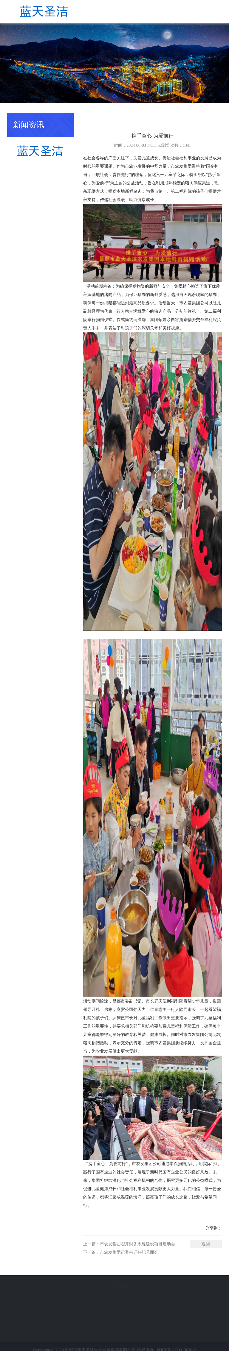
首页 (196, 117)
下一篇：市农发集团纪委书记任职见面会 (120, 1252)
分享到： (213, 1228)
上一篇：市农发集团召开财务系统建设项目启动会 (129, 1244)
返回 (206, 1244)
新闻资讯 (213, 117)
